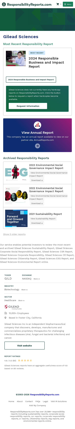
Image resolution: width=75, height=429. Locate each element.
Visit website (24, 345)
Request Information (28, 106)
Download (36, 180)
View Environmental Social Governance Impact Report (48, 174)
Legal (45, 401)
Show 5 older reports (14, 234)
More (36, 279)
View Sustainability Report (43, 218)
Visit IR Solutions (59, 401)
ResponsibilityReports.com (44, 394)
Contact (29, 401)
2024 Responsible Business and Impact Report (31, 79)
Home (11, 401)
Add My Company (37, 405)
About (20, 401)
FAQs (37, 401)
